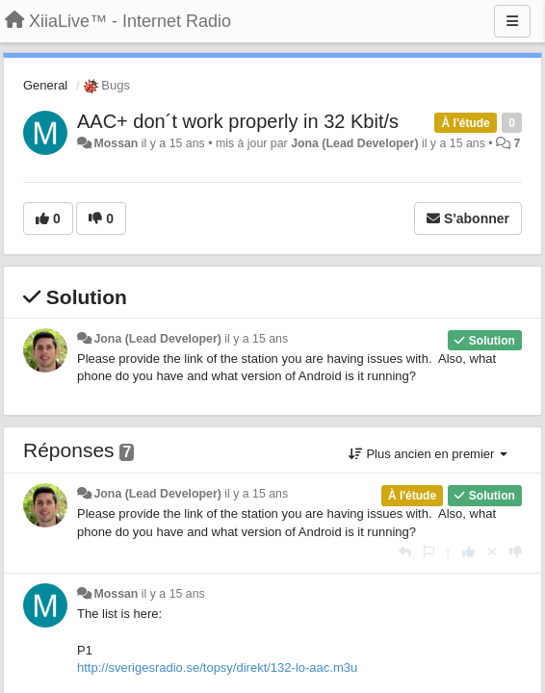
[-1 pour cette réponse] (515, 552)
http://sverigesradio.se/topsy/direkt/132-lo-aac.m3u (217, 667)
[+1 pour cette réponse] (468, 552)
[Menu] (512, 21)
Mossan (115, 143)
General (45, 85)
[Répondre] (405, 552)
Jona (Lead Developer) (354, 143)
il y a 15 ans (256, 339)
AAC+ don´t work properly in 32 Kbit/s (238, 121)
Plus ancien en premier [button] (428, 454)
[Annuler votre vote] (492, 552)
